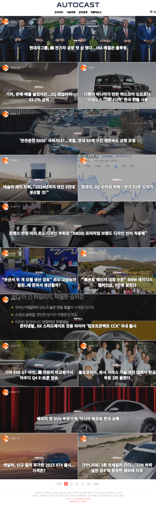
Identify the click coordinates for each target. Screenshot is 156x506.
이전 (59, 484)
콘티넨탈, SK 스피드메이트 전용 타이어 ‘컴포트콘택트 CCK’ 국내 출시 (78, 326)
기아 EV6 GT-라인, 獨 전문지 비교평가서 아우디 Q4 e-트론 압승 (39, 375)
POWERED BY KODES (78, 501)
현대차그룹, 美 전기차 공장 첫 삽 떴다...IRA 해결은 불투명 (78, 48)
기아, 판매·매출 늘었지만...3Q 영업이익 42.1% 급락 (39, 96)
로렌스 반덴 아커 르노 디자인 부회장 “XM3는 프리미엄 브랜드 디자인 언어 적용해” (78, 233)
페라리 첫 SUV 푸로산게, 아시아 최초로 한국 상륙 (78, 418)
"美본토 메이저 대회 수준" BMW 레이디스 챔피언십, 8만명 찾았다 (117, 282)
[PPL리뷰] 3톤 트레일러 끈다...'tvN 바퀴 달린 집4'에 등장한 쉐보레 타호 (117, 467)
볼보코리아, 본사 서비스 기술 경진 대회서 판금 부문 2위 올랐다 (117, 375)
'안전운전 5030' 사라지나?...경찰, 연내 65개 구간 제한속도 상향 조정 (78, 140)
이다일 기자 (15, 206)
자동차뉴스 (96, 12)
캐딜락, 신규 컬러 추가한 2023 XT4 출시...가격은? (39, 467)
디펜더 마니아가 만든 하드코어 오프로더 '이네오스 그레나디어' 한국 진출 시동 (117, 96)
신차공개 (82, 12)
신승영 (91, 67)
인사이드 (58, 12)
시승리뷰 (71, 12)
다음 (96, 484)
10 (88, 484)
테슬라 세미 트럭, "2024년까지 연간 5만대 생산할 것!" (39, 189)
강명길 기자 (15, 21)
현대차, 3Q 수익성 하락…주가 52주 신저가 (117, 187)
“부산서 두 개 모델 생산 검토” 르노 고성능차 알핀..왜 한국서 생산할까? (39, 282)
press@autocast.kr (83, 498)
